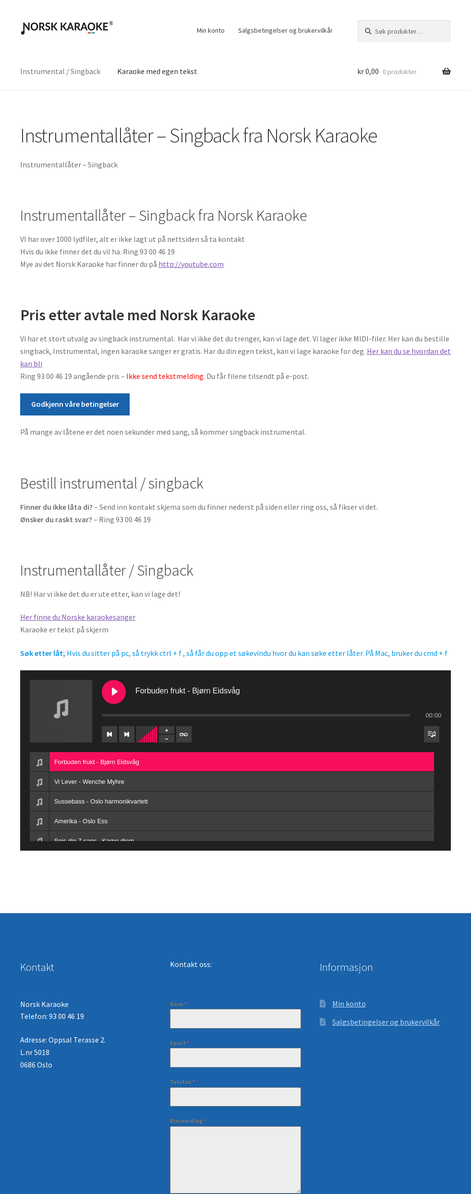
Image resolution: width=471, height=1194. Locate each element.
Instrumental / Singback (60, 71)
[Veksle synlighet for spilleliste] (431, 734)
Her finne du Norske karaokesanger (77, 617)
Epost (179, 1042)
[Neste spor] (126, 734)
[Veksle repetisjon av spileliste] (184, 734)
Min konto (211, 30)
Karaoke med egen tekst (157, 71)
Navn (178, 1003)
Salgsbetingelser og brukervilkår (285, 30)
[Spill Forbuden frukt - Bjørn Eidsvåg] (114, 692)
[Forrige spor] (109, 734)
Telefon (182, 1081)
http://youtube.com (191, 264)
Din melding (188, 1120)
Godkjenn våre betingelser (75, 404)
